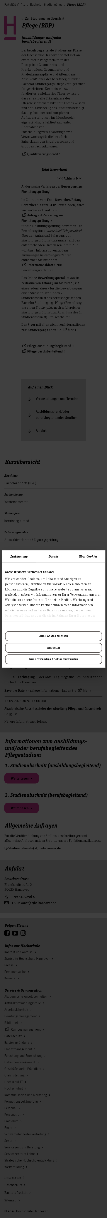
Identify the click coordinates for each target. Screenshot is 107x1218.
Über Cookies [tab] (88, 556)
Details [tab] (53, 556)
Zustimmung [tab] (19, 556)
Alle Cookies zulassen (53, 636)
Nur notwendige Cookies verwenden (53, 659)
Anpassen (53, 648)
